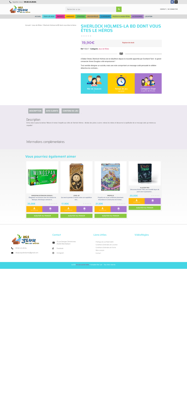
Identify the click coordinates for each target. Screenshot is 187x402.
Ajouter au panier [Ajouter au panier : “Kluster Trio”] (144, 207)
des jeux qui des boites (82, 264)
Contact (98, 253)
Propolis (110, 196)
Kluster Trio (144, 188)
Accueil (28, 25)
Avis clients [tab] (52, 111)
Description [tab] (35, 111)
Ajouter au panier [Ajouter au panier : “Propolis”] (110, 215)
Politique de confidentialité (104, 242)
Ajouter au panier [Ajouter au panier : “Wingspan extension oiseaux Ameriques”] (42, 215)
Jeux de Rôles (37, 25)
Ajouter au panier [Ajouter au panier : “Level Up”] (76, 215)
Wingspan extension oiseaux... (42, 196)
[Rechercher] (119, 9)
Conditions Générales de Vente (106, 247)
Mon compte (100, 250)
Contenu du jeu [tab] (70, 111)
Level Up (76, 196)
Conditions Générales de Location (106, 245)
